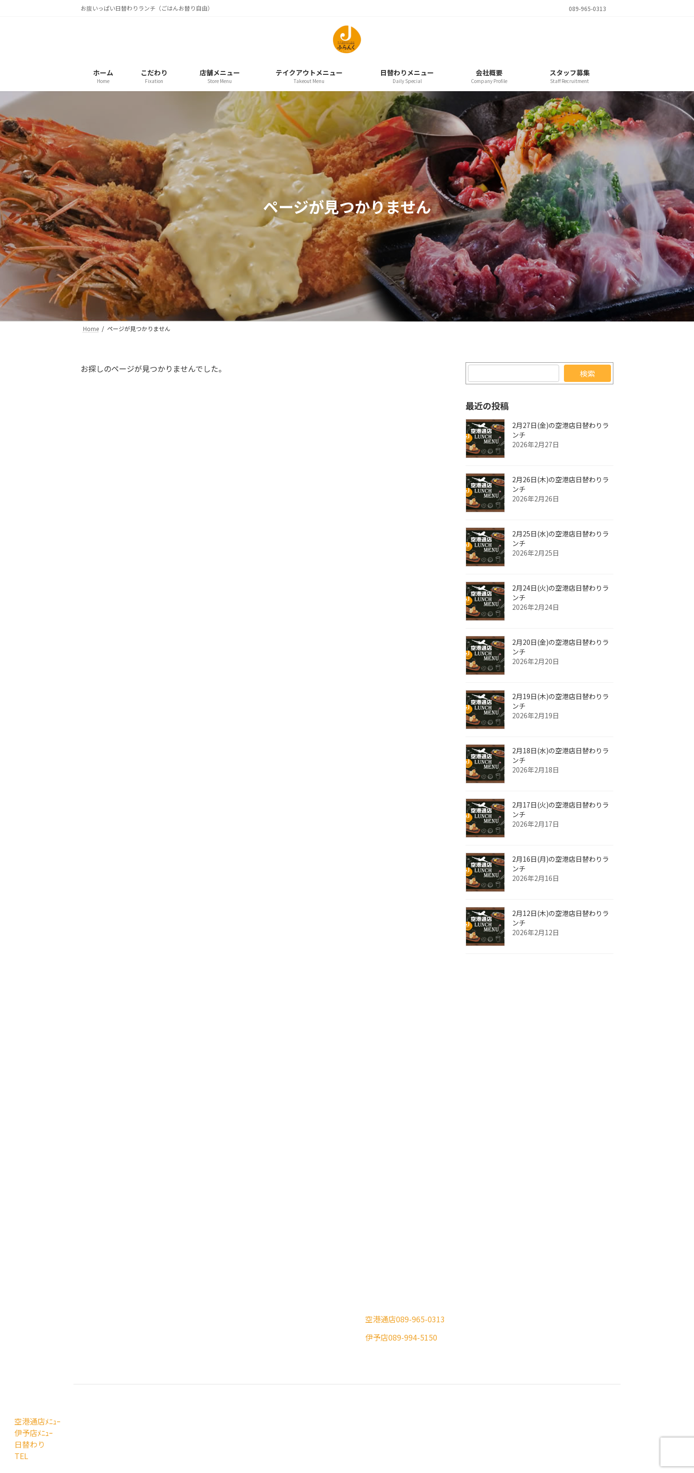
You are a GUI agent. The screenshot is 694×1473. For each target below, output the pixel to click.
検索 (587, 373)
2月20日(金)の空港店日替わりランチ (560, 646)
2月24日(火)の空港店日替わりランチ (560, 592)
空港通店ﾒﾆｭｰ (36, 1421)
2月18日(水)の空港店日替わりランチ (560, 755)
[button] (211, 1326)
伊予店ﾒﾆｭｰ (32, 1432)
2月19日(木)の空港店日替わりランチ (560, 701)
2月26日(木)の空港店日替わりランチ (560, 484)
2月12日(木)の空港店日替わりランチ (560, 917)
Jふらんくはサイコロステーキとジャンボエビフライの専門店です (335, 1402)
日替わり (28, 1444)
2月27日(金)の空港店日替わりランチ (560, 430)
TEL (20, 1455)
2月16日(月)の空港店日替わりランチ (560, 863)
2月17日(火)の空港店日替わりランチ (560, 809)
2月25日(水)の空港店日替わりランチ (560, 538)
